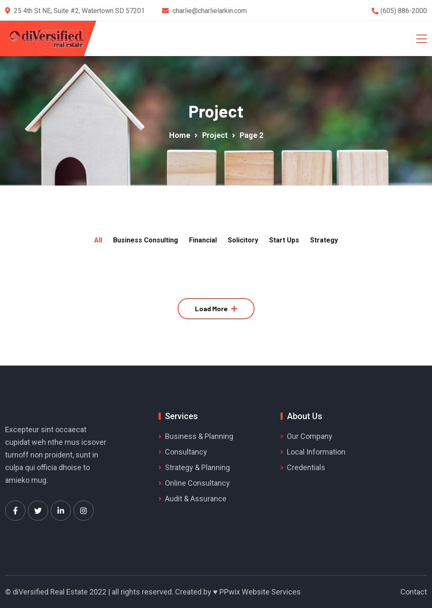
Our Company (309, 436)
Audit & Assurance (196, 498)
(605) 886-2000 (404, 11)
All (98, 240)
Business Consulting (145, 240)
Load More (211, 308)
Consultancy (186, 451)
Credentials (306, 467)
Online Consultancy (197, 483)
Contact (413, 591)
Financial (203, 240)
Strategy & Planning (197, 467)
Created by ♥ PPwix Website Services (238, 591)
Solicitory (243, 240)
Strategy (324, 240)
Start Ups (284, 240)
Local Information (316, 451)
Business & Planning (199, 436)
